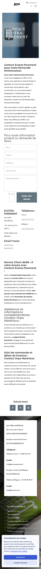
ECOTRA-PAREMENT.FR (15, 443)
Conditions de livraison (15, 531)
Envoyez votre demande (27, 197)
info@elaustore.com (13, 490)
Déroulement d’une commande (18, 525)
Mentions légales (13, 518)
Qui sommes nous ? (14, 511)
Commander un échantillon (16, 528)
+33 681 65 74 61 (24, 454)
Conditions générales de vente (17, 521)
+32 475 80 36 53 (27, 229)
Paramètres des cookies (18, 551)
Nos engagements (13, 514)
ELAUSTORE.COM (13, 474)
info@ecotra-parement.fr (14, 464)
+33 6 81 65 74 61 (27, 219)
